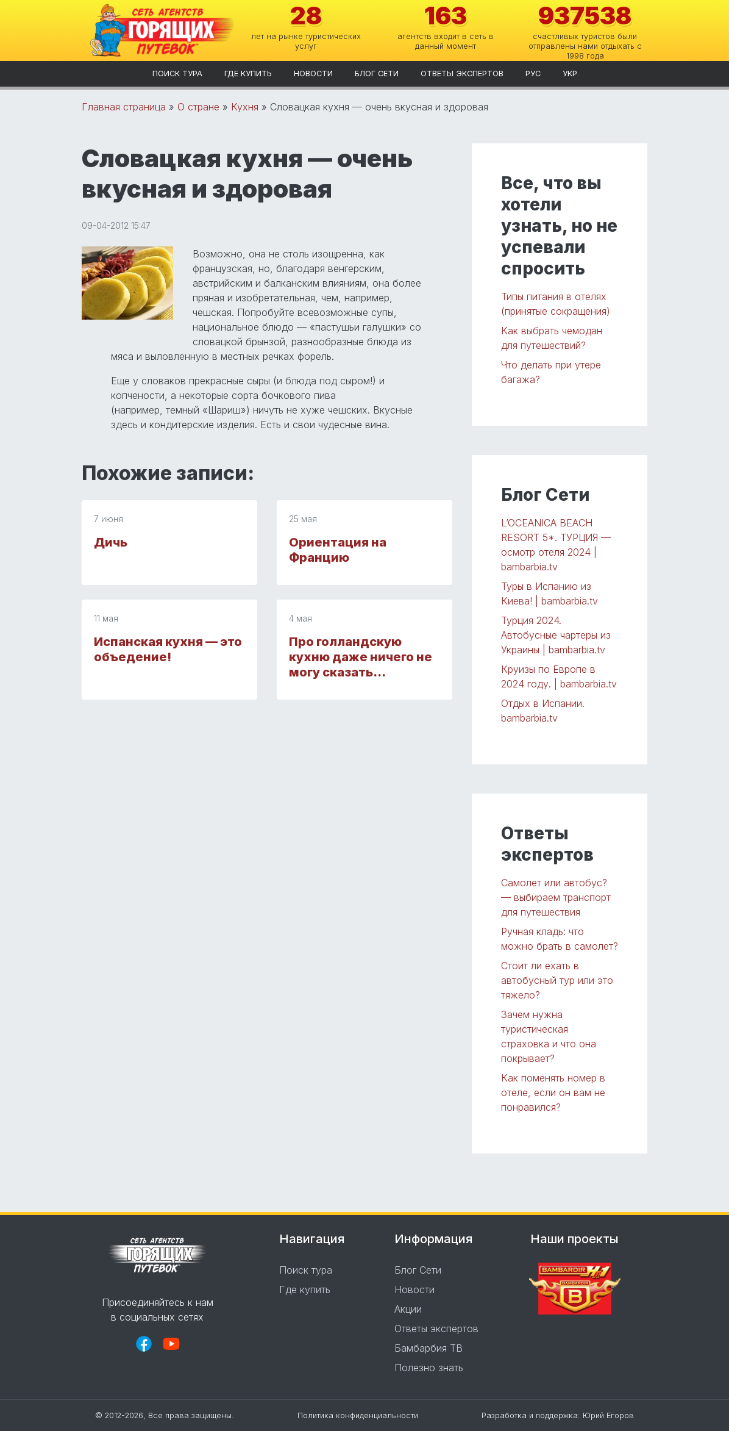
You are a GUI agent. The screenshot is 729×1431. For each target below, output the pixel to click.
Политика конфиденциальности (357, 1415)
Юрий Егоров (608, 1415)
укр (570, 73)
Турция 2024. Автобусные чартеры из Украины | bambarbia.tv (556, 635)
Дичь (110, 542)
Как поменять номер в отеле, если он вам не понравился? (553, 1092)
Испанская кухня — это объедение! (168, 649)
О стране (198, 107)
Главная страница (124, 107)
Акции (408, 1309)
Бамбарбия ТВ (428, 1348)
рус (533, 73)
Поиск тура (177, 73)
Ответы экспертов (462, 73)
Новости (313, 73)
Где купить (248, 73)
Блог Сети (377, 73)
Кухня (244, 107)
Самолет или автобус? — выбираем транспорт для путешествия (556, 897)
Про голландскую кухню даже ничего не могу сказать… (360, 657)
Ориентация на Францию (337, 550)
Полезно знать (428, 1367)
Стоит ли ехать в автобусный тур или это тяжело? (557, 980)
